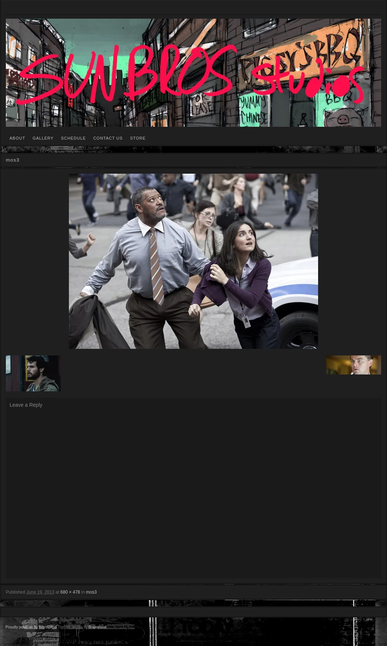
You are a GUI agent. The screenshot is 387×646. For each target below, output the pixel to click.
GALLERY (43, 138)
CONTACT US (108, 138)
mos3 (91, 592)
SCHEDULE (73, 138)
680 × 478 (70, 592)
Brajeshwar (97, 627)
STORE (138, 138)
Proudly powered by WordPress (31, 627)
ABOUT (17, 138)
